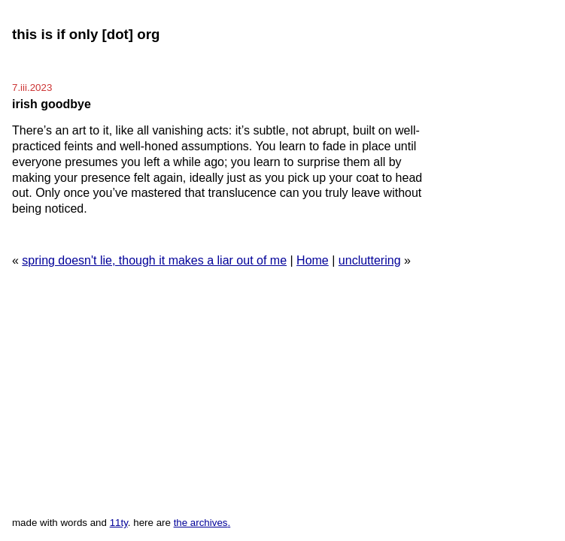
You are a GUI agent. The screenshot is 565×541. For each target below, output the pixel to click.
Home (312, 260)
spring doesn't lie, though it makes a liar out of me (154, 260)
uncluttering (370, 260)
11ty (119, 522)
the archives (201, 522)
